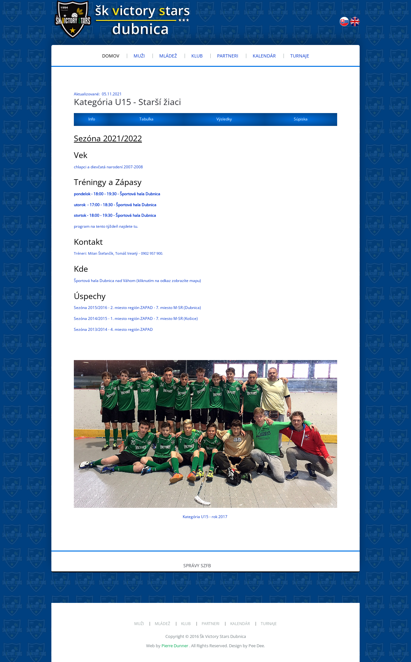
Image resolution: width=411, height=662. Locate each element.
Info (91, 119)
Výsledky (224, 119)
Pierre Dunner (175, 646)
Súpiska (301, 119)
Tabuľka (146, 119)
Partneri (210, 623)
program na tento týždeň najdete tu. (106, 226)
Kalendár (240, 623)
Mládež (162, 623)
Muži (139, 623)
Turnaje (269, 623)
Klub (186, 623)
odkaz (165, 280)
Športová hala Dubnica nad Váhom (105, 280)
